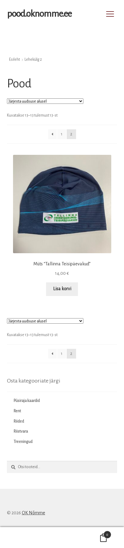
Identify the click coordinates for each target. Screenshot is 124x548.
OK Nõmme (33, 512)
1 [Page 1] (61, 134)
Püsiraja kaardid (27, 401)
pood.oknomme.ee (39, 14)
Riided (19, 421)
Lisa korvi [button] (62, 288)
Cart (97, 534)
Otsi (61, 537)
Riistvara (21, 431)
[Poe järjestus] (45, 101)
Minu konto (20, 537)
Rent (17, 411)
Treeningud (23, 442)
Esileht (14, 59)
